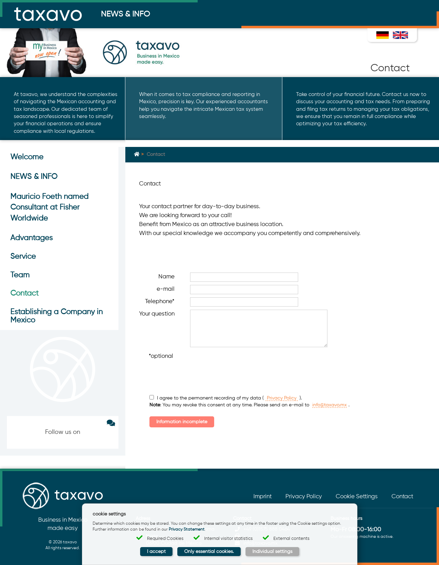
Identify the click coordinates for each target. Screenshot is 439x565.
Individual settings (272, 551)
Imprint (262, 497)
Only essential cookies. (209, 551)
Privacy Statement (187, 529)
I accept (156, 551)
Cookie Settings (357, 497)
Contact (402, 497)
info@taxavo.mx (329, 405)
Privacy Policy (281, 398)
